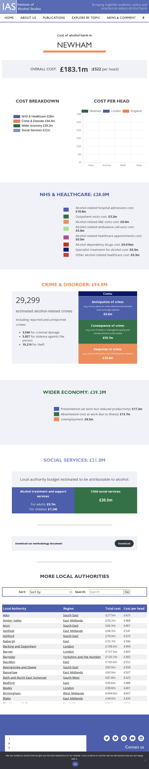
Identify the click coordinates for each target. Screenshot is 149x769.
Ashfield (8, 631)
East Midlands (73, 620)
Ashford (8, 636)
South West (71, 678)
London (68, 646)
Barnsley (9, 657)
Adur (6, 615)
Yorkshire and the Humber (82, 657)
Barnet (8, 652)
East (66, 641)
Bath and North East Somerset (25, 678)
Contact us (134, 746)
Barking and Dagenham (19, 646)
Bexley (7, 688)
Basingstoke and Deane (19, 667)
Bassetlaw (10, 672)
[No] (145, 760)
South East (70, 615)
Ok (75, 764)
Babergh (9, 641)
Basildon (9, 662)
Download (124, 543)
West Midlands (73, 693)
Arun (6, 626)
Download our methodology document (38, 543)
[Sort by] (50, 592)
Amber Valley (12, 620)
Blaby (7, 698)
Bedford (9, 683)
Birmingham (12, 693)
